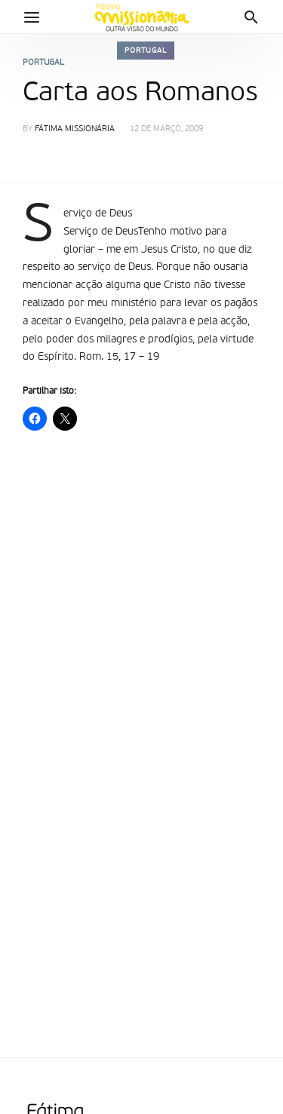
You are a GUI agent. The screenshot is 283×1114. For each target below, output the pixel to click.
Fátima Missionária (75, 129)
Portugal (146, 50)
